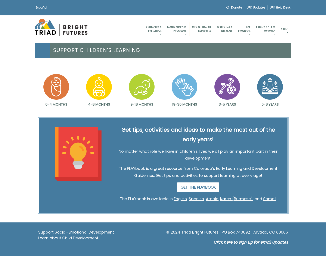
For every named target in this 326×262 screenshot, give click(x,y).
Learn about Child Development (68, 238)
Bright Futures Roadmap (266, 30)
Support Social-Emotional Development (76, 232)
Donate (236, 7)
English (180, 198)
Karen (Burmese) (236, 198)
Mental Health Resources (201, 30)
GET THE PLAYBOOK (198, 187)
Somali (269, 198)
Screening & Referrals (224, 28)
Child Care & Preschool (154, 30)
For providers (244, 30)
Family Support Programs (177, 30)
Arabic (212, 198)
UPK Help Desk (280, 7)
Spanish (196, 198)
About (285, 30)
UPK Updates (256, 7)
